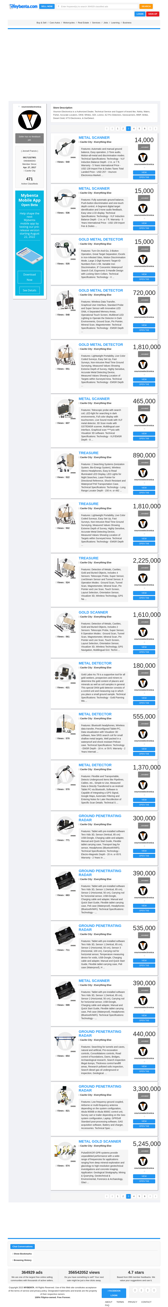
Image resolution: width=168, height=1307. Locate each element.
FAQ (107, 1305)
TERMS (120, 1302)
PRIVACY (132, 1302)
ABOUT (108, 1302)
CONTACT (146, 1302)
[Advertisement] (84, 75)
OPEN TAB (144, 177)
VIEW (144, 172)
